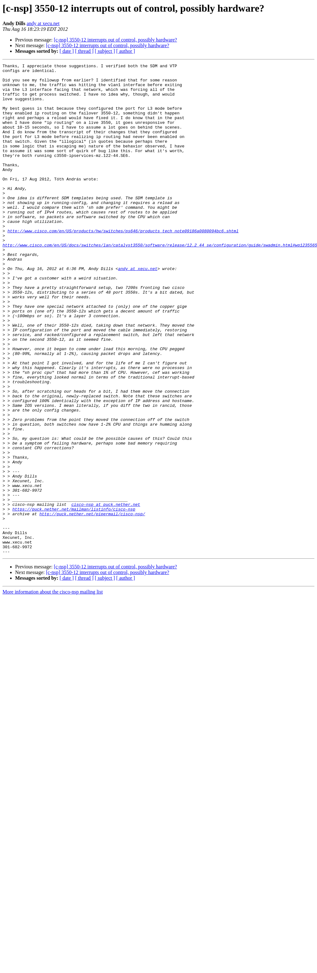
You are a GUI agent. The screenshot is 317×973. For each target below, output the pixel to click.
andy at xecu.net (42, 23)
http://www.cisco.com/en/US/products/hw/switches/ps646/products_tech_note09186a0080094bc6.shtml (123, 265)
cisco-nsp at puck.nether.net (105, 593)
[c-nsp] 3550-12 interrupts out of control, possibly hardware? (115, 39)
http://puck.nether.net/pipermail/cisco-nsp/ (92, 604)
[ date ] (67, 51)
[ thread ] (84, 51)
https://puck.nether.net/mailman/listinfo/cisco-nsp (73, 598)
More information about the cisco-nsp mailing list (53, 690)
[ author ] (125, 51)
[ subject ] (105, 51)
